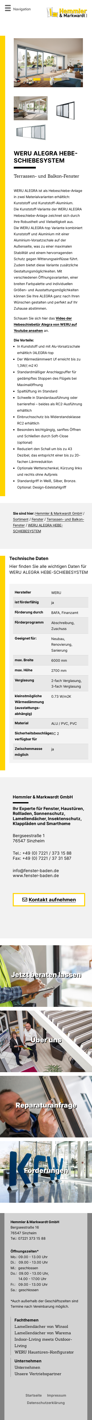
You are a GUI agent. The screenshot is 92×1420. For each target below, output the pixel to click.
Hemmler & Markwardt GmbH (58, 513)
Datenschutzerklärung (46, 1402)
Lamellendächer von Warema (42, 1332)
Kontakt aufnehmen (52, 900)
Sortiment (20, 519)
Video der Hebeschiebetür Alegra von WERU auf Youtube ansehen (45, 324)
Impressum (56, 1395)
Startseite (34, 1395)
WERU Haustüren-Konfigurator (44, 1352)
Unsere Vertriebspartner (37, 1373)
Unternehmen (27, 1360)
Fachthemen (26, 1320)
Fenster (37, 519)
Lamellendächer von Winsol (41, 1326)
